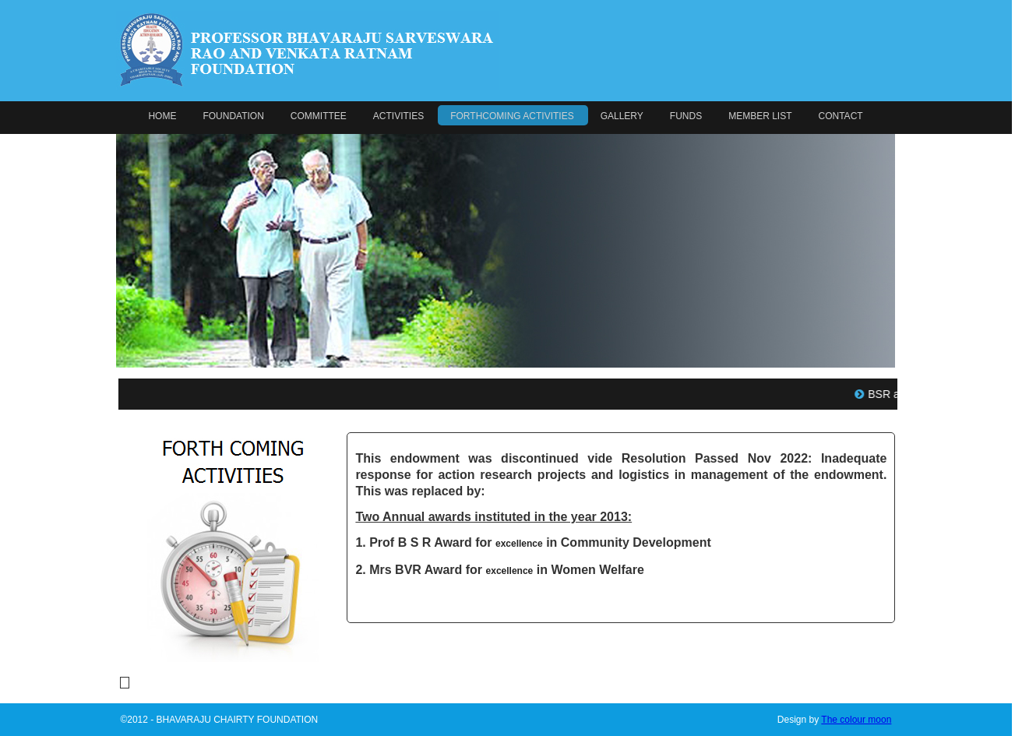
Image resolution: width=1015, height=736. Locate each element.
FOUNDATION (233, 116)
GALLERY (622, 116)
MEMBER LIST (759, 116)
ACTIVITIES (398, 116)
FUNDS (686, 116)
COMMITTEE (319, 116)
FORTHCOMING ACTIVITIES (511, 116)
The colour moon (856, 719)
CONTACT (841, 116)
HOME (162, 116)
